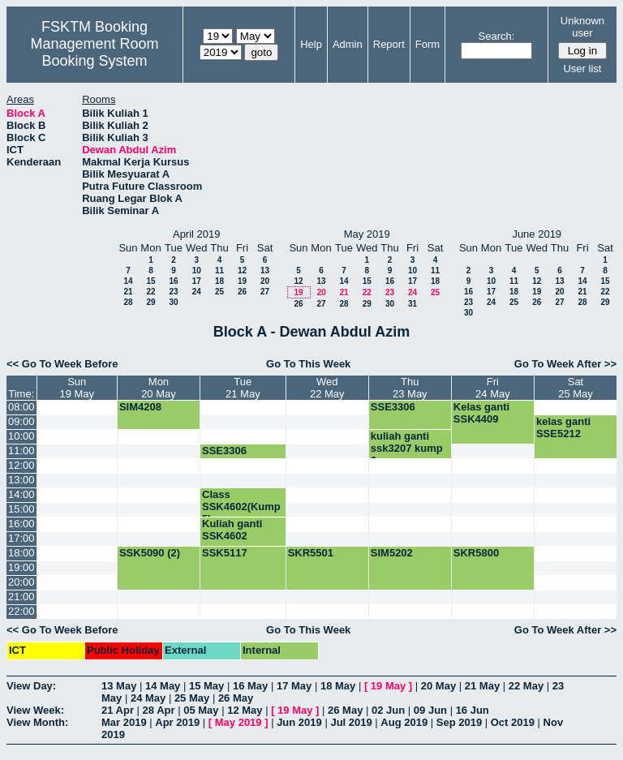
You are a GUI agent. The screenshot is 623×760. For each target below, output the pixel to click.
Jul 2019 (351, 722)
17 (196, 281)
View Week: (35, 710)
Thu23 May (410, 388)
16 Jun (472, 710)
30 (173, 302)
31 (412, 303)
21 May (482, 686)
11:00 (21, 450)
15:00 (21, 509)
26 (242, 291)
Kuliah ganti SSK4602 (232, 529)
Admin (348, 44)
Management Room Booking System (94, 52)
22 (150, 291)
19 (242, 281)
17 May (294, 686)
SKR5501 (310, 553)
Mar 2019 (124, 722)
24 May (148, 698)
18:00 (21, 553)
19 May (388, 686)
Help (311, 44)
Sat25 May (575, 388)
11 (219, 270)
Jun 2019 (299, 722)
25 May (191, 698)
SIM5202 (392, 553)
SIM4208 (140, 407)
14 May (162, 686)
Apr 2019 (177, 722)
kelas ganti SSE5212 (563, 427)
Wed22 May (327, 388)
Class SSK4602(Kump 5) (241, 506)
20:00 (21, 582)
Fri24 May (492, 388)
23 (173, 291)
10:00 (21, 436)
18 (219, 281)
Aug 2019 (404, 722)
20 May (438, 686)
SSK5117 (224, 553)
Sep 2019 (459, 722)
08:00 (21, 407)
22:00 (21, 611)
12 (242, 270)
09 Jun (430, 710)
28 (127, 302)
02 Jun (388, 710)
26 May (235, 698)
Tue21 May (243, 388)
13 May (118, 686)
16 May (250, 686)
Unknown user (582, 27)
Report (389, 44)
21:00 (21, 596)
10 (196, 270)
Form (427, 44)
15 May (206, 686)
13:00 (21, 480)
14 (127, 281)
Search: (497, 36)
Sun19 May (76, 388)
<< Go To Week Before (62, 364)
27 (264, 291)
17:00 (21, 538)
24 (196, 291)
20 (264, 281)
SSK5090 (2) (149, 553)
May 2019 (238, 722)
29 (150, 302)
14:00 (21, 494)
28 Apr (159, 710)
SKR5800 (476, 553)
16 (173, 281)
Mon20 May (158, 388)
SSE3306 (393, 407)
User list (582, 68)
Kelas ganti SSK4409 (481, 413)
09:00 (21, 421)
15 (150, 281)
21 (127, 291)
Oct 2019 (513, 722)
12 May (244, 710)
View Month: (37, 722)
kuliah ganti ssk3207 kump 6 (407, 448)
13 (264, 270)
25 (219, 291)
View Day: (31, 686)
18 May (337, 686)
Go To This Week (308, 364)
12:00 (21, 465)
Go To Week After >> (565, 364)
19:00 (21, 567)
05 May (200, 710)
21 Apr (117, 710)
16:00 (21, 523)
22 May (526, 686)
